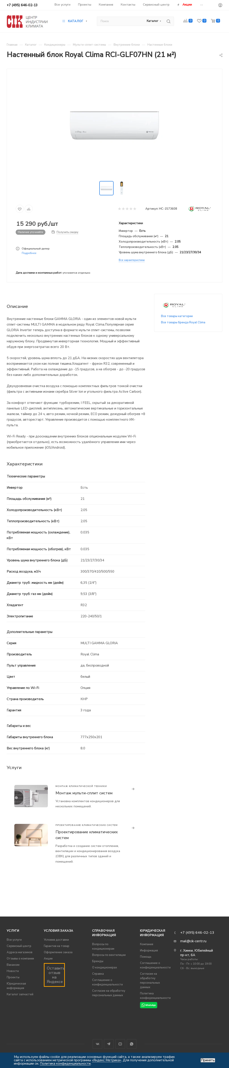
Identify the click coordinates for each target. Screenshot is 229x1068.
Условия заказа (58, 931)
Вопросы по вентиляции (109, 955)
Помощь (145, 957)
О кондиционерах (104, 968)
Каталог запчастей (20, 994)
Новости (13, 971)
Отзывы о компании (20, 959)
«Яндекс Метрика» (106, 1060)
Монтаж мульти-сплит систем (83, 793)
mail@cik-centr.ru (193, 941)
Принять (208, 1060)
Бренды (97, 961)
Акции (48, 959)
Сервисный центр (19, 946)
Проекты (13, 977)
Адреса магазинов (19, 952)
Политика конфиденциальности (65, 1063)
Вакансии (13, 965)
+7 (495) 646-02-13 (22, 5)
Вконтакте (97, 1044)
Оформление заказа (58, 952)
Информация (149, 951)
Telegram (109, 1044)
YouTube (120, 1044)
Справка (98, 974)
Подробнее (29, 253)
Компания (146, 944)
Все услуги (14, 940)
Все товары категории (177, 316)
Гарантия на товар (56, 946)
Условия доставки (56, 940)
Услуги (13, 931)
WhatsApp (131, 1044)
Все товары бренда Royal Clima (183, 322)
